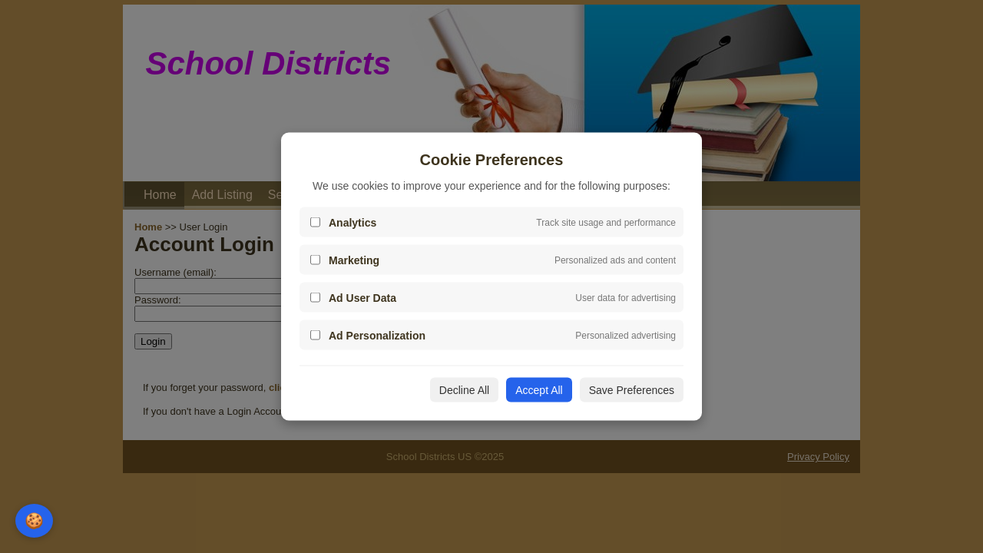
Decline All (464, 390)
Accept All (538, 390)
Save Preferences (631, 390)
